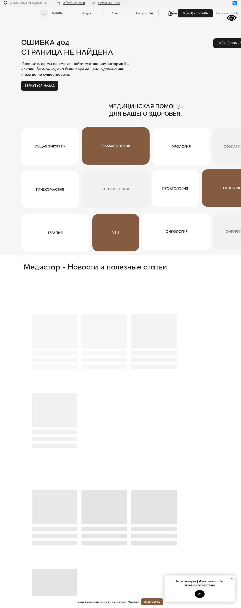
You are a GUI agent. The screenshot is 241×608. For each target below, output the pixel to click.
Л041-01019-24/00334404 (18, 568)
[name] (94, 522)
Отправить (209, 521)
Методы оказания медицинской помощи (24, 584)
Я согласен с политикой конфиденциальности (111, 532)
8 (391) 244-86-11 (74, 2)
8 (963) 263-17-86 (109, 2)
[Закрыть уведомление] (232, 578)
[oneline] (171, 522)
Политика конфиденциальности (20, 572)
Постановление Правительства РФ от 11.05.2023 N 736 (24, 578)
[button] (44, 13)
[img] (20, 12)
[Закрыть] (234, 601)
